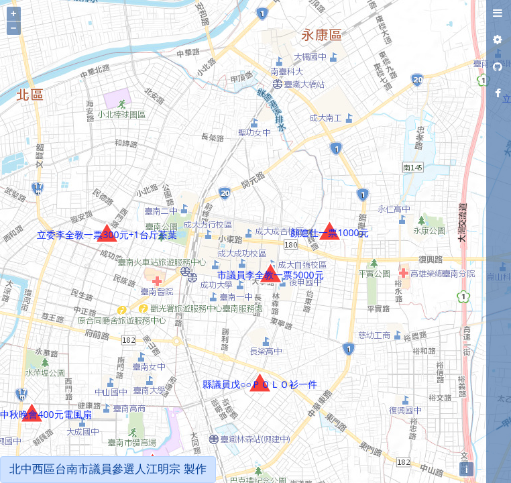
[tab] (497, 13)
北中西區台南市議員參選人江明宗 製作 (108, 469)
